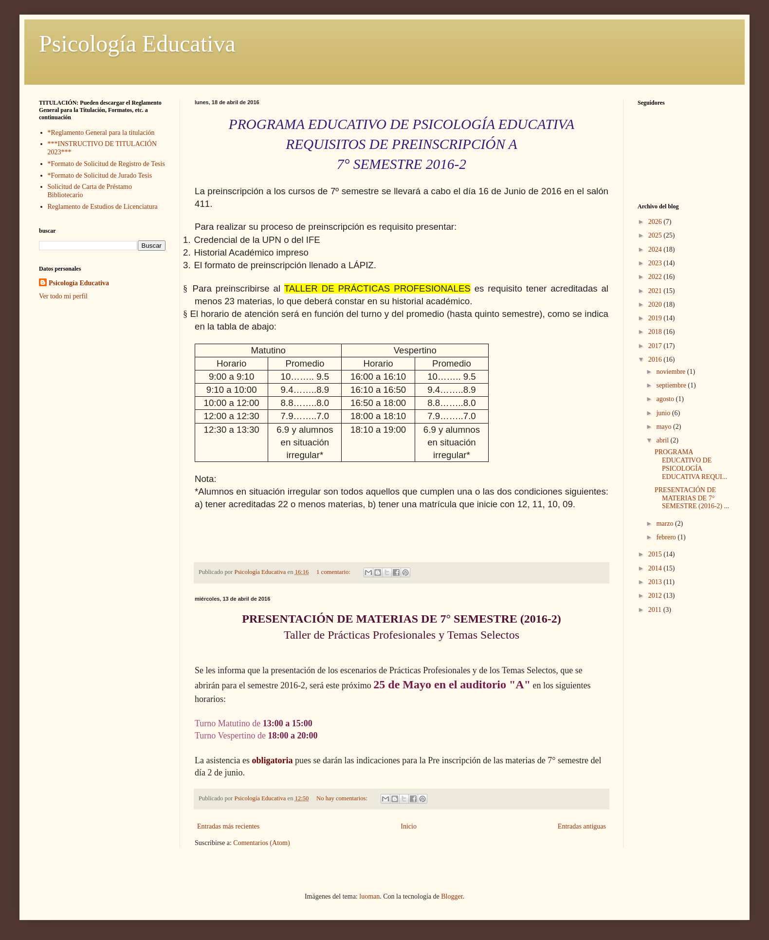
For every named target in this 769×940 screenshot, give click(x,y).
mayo (664, 426)
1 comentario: (334, 572)
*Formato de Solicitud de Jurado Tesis (100, 175)
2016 (656, 359)
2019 (656, 318)
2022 (656, 276)
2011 (655, 609)
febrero (666, 537)
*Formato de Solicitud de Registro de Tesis (106, 163)
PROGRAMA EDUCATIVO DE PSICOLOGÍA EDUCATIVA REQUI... (691, 464)
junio (664, 413)
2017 (656, 346)
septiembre (672, 385)
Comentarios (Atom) (261, 843)
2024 (656, 249)
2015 (656, 554)
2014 (656, 568)
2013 (656, 582)
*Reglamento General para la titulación (101, 132)
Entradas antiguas (582, 826)
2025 (656, 235)
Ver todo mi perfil (63, 296)
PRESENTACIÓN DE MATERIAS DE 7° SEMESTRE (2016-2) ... (692, 498)
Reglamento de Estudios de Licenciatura (103, 206)
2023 (656, 263)
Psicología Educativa (137, 43)
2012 (656, 595)
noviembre (671, 371)
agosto (666, 399)
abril (663, 440)
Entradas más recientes (228, 826)
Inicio (409, 826)
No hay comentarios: (342, 798)
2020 (656, 304)
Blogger (451, 896)
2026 (656, 221)
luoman (369, 896)
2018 (656, 331)
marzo (665, 523)
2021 (656, 291)
